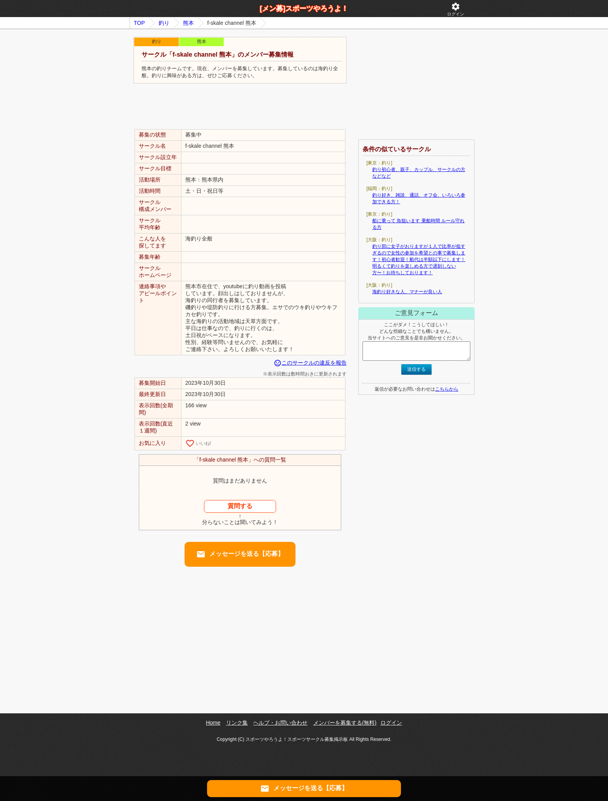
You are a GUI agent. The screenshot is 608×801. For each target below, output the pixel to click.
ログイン (455, 9)
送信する (416, 369)
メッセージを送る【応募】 (240, 554)
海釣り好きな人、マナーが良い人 (407, 291)
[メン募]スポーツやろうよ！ (304, 8)
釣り (164, 23)
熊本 (188, 23)
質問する (240, 506)
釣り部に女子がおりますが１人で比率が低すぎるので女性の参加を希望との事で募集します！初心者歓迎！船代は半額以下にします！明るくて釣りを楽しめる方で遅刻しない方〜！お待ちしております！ (418, 259)
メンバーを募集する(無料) (345, 723)
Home (213, 723)
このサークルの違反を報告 (310, 363)
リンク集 (237, 723)
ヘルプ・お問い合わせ (280, 723)
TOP (139, 23)
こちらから (446, 389)
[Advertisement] (240, 106)
